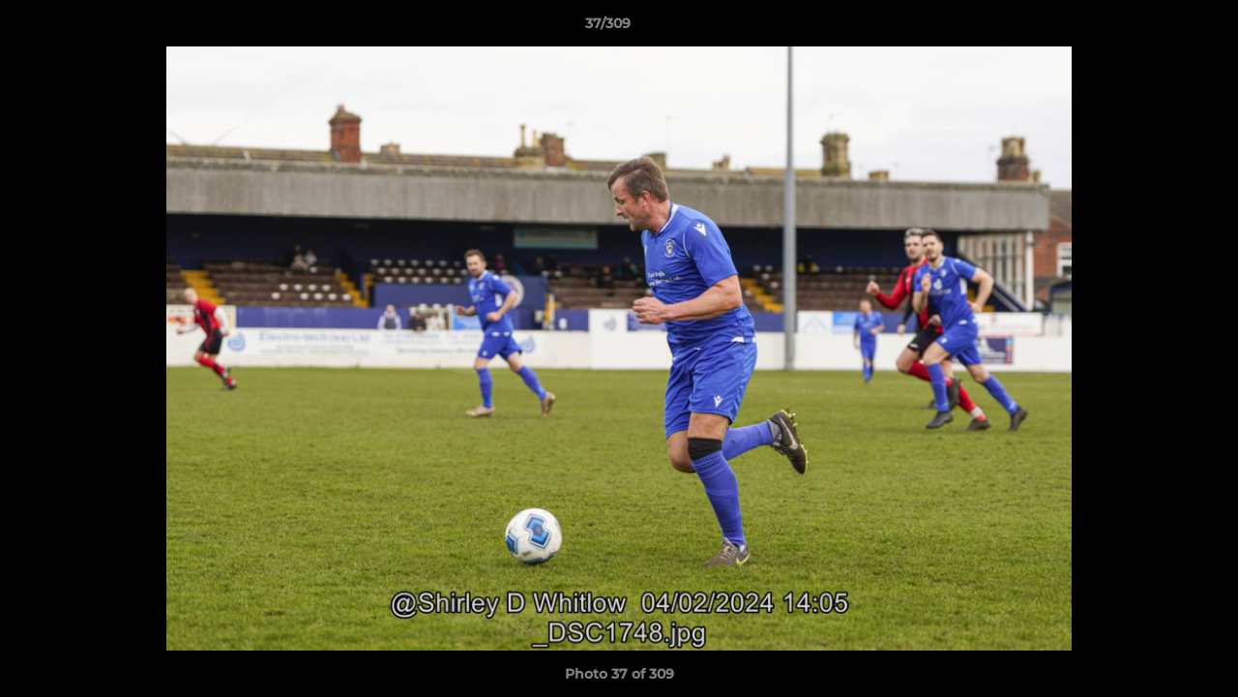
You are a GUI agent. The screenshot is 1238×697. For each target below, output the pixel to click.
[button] (1156, 28)
